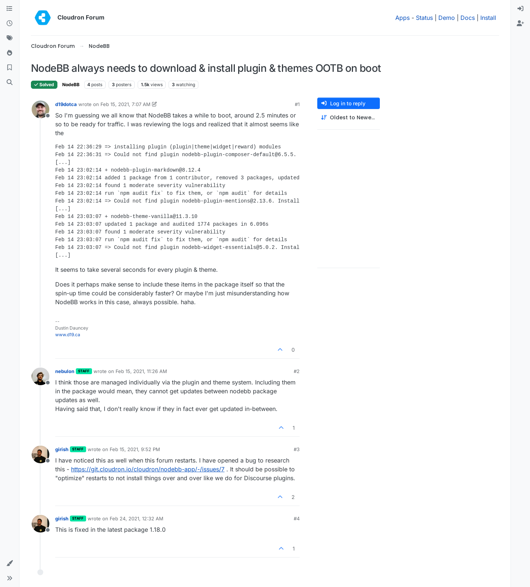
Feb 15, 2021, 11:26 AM (141, 371)
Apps (402, 17)
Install (488, 17)
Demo (446, 17)
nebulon (64, 371)
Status (424, 17)
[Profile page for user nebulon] (40, 376)
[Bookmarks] (9, 68)
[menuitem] (520, 9)
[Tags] (9, 38)
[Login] (520, 9)
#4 (297, 518)
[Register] (520, 23)
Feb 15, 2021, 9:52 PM (135, 449)
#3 (297, 449)
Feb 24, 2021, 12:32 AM (136, 518)
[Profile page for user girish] (40, 454)
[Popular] (9, 53)
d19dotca (66, 104)
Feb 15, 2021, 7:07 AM (125, 104)
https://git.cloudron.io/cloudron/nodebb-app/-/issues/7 (148, 469)
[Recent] (9, 23)
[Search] (9, 82)
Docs (467, 17)
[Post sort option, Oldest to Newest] (348, 117)
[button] (9, 563)
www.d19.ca (67, 334)
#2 (297, 371)
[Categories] (9, 9)
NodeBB (71, 84)
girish (61, 449)
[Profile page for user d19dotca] (40, 109)
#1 (297, 104)
